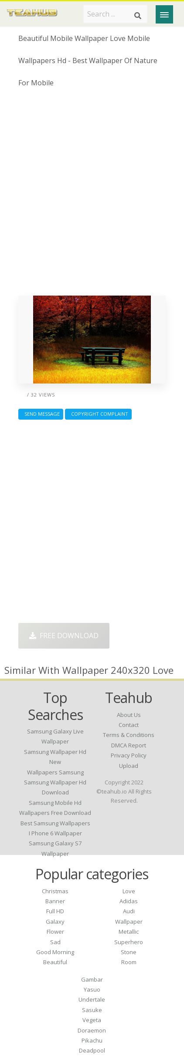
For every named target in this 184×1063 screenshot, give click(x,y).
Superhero (128, 942)
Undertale (91, 999)
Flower (55, 931)
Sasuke (92, 1010)
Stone (128, 952)
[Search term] (115, 14)
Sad (55, 942)
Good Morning (55, 952)
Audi (129, 911)
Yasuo (92, 989)
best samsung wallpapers (55, 823)
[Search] (138, 16)
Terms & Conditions (128, 735)
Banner (55, 901)
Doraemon (92, 1030)
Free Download (64, 635)
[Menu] (164, 14)
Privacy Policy (129, 755)
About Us (129, 715)
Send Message (41, 413)
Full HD (55, 911)
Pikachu (92, 1040)
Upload (128, 766)
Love (129, 891)
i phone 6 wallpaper (55, 833)
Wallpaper (129, 921)
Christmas (55, 891)
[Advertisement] (92, 195)
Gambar (92, 979)
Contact (129, 725)
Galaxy (55, 921)
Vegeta (91, 1020)
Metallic (129, 931)
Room (128, 962)
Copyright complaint (98, 413)
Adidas (128, 901)
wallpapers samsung (55, 772)
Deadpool (92, 1050)
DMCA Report (128, 745)
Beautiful (55, 962)
